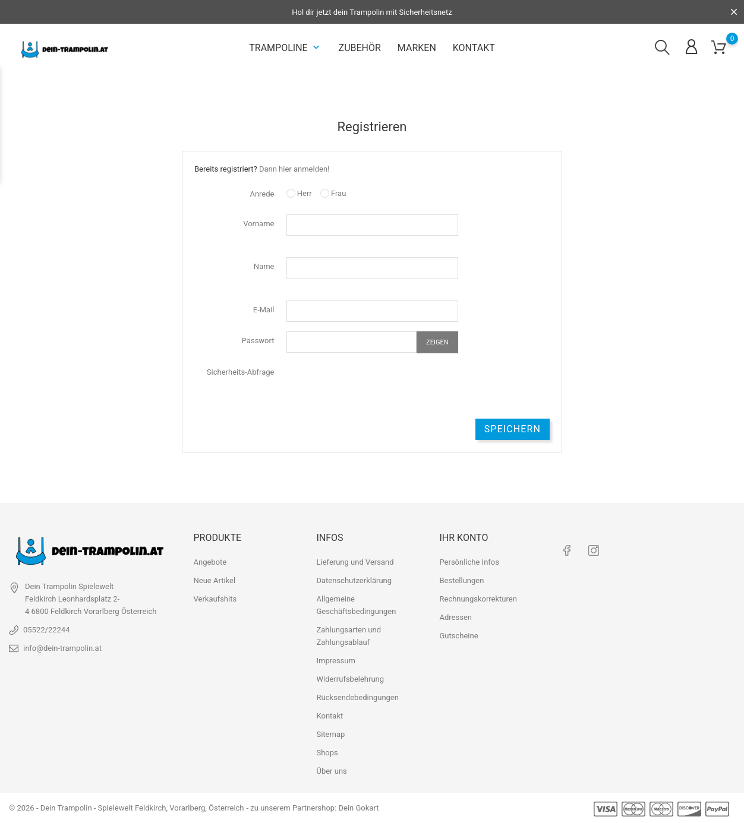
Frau (333, 193)
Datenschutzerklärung (354, 580)
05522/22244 (46, 629)
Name (264, 266)
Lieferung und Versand (354, 562)
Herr (299, 193)
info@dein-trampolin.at (62, 648)
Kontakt (474, 47)
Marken (417, 47)
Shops (327, 752)
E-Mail (264, 309)
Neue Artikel (215, 580)
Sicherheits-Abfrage (241, 372)
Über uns (331, 771)
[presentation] (376, 386)
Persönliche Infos (469, 562)
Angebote (210, 562)
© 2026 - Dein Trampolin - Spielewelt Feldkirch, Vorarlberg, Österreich (126, 807)
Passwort (258, 340)
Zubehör (360, 47)
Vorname (258, 223)
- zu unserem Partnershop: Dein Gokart (312, 807)
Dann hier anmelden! (294, 168)
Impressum (335, 660)
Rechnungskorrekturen (477, 598)
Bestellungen (461, 580)
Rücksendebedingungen (357, 697)
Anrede (262, 193)
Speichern (512, 429)
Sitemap (330, 734)
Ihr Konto (463, 537)
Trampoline (285, 47)
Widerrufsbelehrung (350, 679)
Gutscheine (458, 635)
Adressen (455, 617)
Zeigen (437, 342)
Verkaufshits (215, 598)
